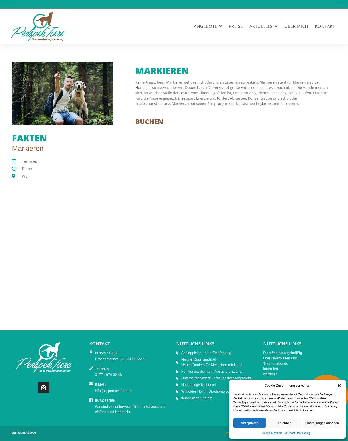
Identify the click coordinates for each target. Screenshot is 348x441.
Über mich (296, 26)
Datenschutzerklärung (297, 433)
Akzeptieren (250, 423)
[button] (339, 385)
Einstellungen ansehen (322, 423)
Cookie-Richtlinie (272, 433)
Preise (236, 26)
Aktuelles (263, 26)
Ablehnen (284, 423)
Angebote (208, 26)
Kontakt (325, 26)
